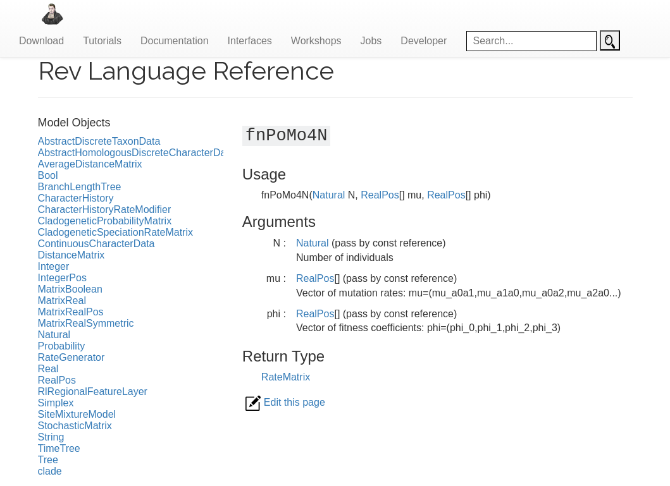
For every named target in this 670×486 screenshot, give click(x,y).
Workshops (316, 40)
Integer (54, 266)
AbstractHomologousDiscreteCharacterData (136, 152)
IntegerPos (62, 277)
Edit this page (285, 402)
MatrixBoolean (70, 289)
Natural (54, 334)
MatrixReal (62, 300)
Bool (48, 175)
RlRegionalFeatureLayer (92, 391)
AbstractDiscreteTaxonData (99, 141)
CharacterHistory (76, 198)
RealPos (57, 380)
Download (41, 40)
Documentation (174, 40)
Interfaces (250, 40)
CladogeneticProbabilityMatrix (105, 221)
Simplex (56, 403)
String (51, 437)
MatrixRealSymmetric (86, 323)
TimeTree (59, 448)
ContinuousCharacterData (96, 243)
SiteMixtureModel (77, 414)
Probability (61, 346)
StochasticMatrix (75, 425)
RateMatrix (285, 377)
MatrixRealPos (71, 312)
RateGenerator (71, 357)
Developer (423, 40)
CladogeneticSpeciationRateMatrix (115, 232)
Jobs (371, 40)
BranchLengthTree (79, 186)
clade (50, 471)
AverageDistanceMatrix (90, 164)
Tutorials (102, 40)
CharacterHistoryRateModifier (104, 209)
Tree (48, 459)
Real (48, 368)
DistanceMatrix (71, 255)
